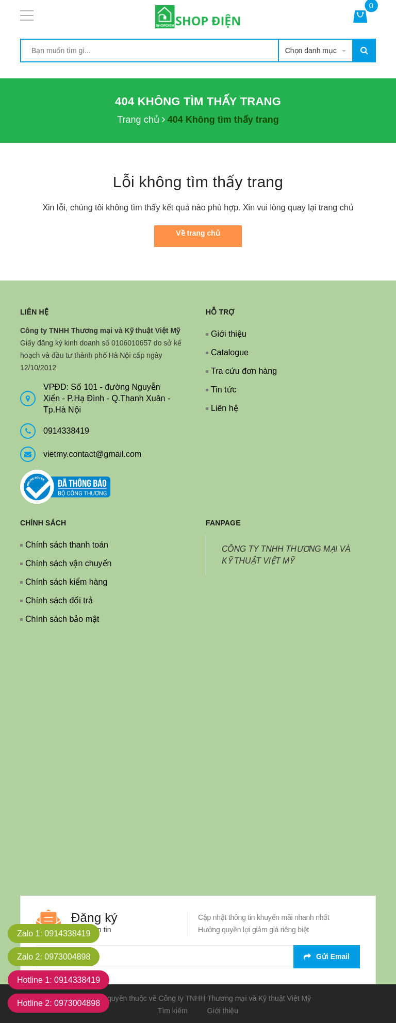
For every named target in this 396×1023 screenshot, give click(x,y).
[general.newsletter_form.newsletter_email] (198, 956)
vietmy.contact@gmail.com (92, 454)
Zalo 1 (53, 933)
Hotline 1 (58, 980)
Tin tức (224, 389)
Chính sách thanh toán (66, 544)
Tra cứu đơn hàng (244, 371)
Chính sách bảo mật (62, 619)
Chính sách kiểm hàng (66, 582)
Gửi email (327, 956)
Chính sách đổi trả (59, 600)
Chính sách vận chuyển (68, 563)
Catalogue (230, 352)
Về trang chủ (198, 233)
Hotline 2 (58, 1003)
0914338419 (66, 430)
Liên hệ (224, 408)
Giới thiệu (228, 333)
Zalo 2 (53, 956)
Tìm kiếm (173, 1010)
